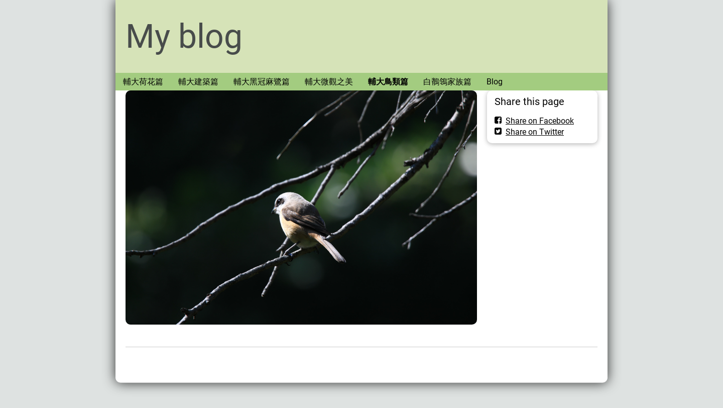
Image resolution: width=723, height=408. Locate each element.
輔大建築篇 (198, 81)
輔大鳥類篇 (388, 81)
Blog (495, 81)
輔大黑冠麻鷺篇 (261, 81)
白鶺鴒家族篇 (447, 81)
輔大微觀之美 (329, 81)
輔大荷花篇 (143, 81)
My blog (184, 36)
